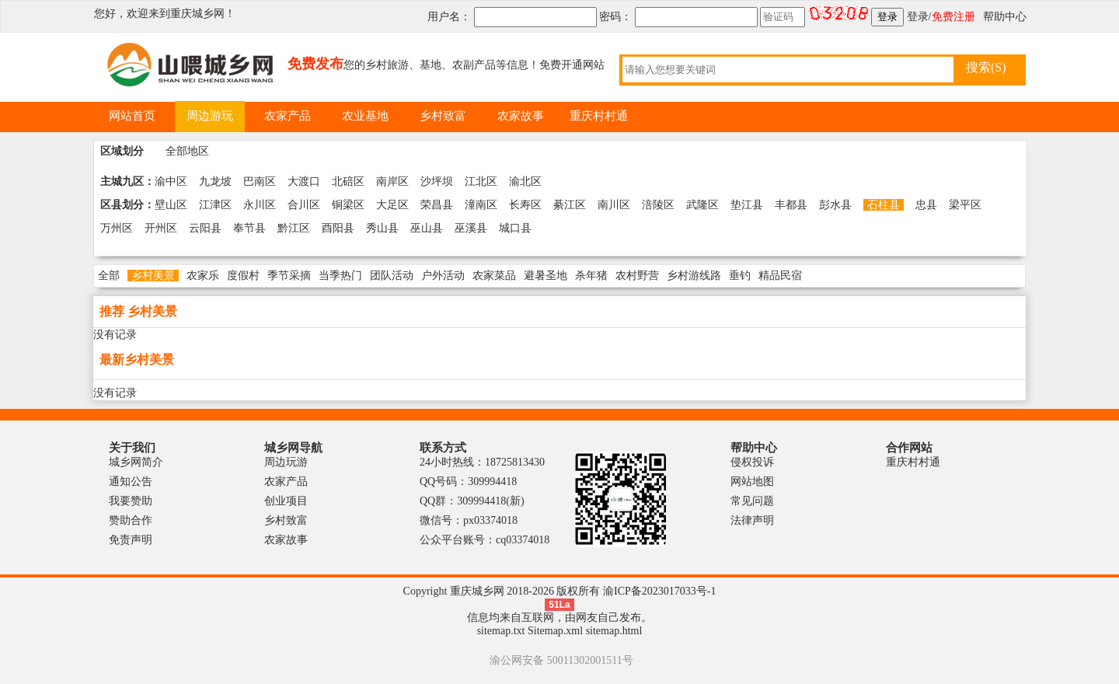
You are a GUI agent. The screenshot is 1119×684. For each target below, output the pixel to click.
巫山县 (426, 228)
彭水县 (835, 205)
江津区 (215, 205)
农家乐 (202, 275)
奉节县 (249, 228)
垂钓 (740, 275)
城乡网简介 (136, 462)
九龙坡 (215, 181)
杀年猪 (591, 275)
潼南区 (481, 205)
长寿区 (525, 205)
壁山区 (171, 205)
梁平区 (965, 205)
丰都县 (791, 205)
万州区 (116, 228)
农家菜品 (494, 275)
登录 (918, 17)
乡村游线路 (694, 275)
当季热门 (340, 275)
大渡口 (304, 181)
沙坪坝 (436, 181)
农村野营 (637, 275)
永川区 (259, 205)
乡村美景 (153, 275)
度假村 (243, 275)
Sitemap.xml (555, 631)
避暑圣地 (545, 275)
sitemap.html (614, 631)
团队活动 (391, 275)
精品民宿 (780, 275)
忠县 (926, 205)
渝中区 (171, 181)
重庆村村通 (913, 462)
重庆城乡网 (197, 13)
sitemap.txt (501, 631)
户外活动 (443, 275)
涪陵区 (658, 205)
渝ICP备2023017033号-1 (659, 591)
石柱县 (883, 205)
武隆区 (702, 205)
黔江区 (293, 228)
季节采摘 (289, 275)
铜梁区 (348, 205)
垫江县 (746, 205)
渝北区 (525, 181)
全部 (109, 275)
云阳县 (205, 228)
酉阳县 (338, 228)
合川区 (304, 205)
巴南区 (259, 181)
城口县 (515, 228)
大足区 (392, 205)
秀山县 (382, 228)
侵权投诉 (752, 462)
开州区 (161, 228)
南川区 (614, 205)
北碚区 (348, 181)
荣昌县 (436, 205)
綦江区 (569, 205)
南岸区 (392, 181)
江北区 (481, 181)
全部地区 (187, 151)
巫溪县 (471, 228)
